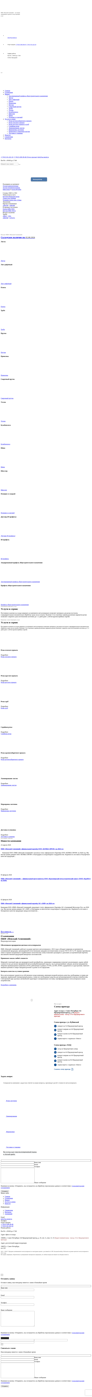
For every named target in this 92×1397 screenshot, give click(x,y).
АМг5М (5, 218)
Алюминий (8, 1217)
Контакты (8, 1215)
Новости (7, 1206)
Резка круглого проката (8, 682)
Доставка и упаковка (8, 837)
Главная (7, 1199)
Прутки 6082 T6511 (9, 211)
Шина (3, 467)
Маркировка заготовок (8, 811)
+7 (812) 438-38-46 (21, 44)
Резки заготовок (11, 1101)
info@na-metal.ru (12, 37)
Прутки (3, 352)
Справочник (9, 1213)
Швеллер (4, 490)
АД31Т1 (12, 218)
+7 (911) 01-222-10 (31, 44)
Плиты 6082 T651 (9, 209)
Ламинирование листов (8, 785)
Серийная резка (6, 734)
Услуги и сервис (10, 1205)
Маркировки (10, 1132)
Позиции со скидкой (7, 513)
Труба (3, 329)
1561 (9, 216)
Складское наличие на (18, 237)
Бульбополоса (5, 444)
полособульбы (16, 189)
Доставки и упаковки (13, 1147)
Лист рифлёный (6, 284)
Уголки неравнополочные (11, 188)
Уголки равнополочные (10, 186)
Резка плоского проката (9, 657)
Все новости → (7, 932)
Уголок (3, 421)
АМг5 (5, 216)
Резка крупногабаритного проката (12, 759)
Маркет (7, 1203)
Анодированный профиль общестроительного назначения (20, 582)
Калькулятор (41, 179)
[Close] (2, 1278)
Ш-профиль (5, 559)
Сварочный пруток (7, 398)
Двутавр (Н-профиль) (8, 536)
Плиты (3, 307)
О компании (9, 1201)
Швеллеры (6, 189)
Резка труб (4, 708)
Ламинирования (11, 1116)
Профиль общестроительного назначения (15, 605)
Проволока (4, 375)
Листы (3, 261)
